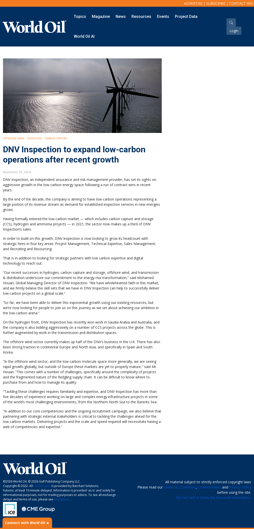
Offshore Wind (13, 138)
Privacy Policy (240, 487)
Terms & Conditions (180, 487)
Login (233, 30)
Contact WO (241, 3)
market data (42, 486)
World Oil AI (84, 36)
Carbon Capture (55, 138)
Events (163, 16)
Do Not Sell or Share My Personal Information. (213, 497)
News (121, 16)
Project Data (186, 16)
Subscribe (215, 3)
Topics (80, 16)
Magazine (101, 16)
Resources (141, 16)
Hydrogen (34, 138)
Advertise (193, 3)
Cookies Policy (209, 487)
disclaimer (61, 499)
